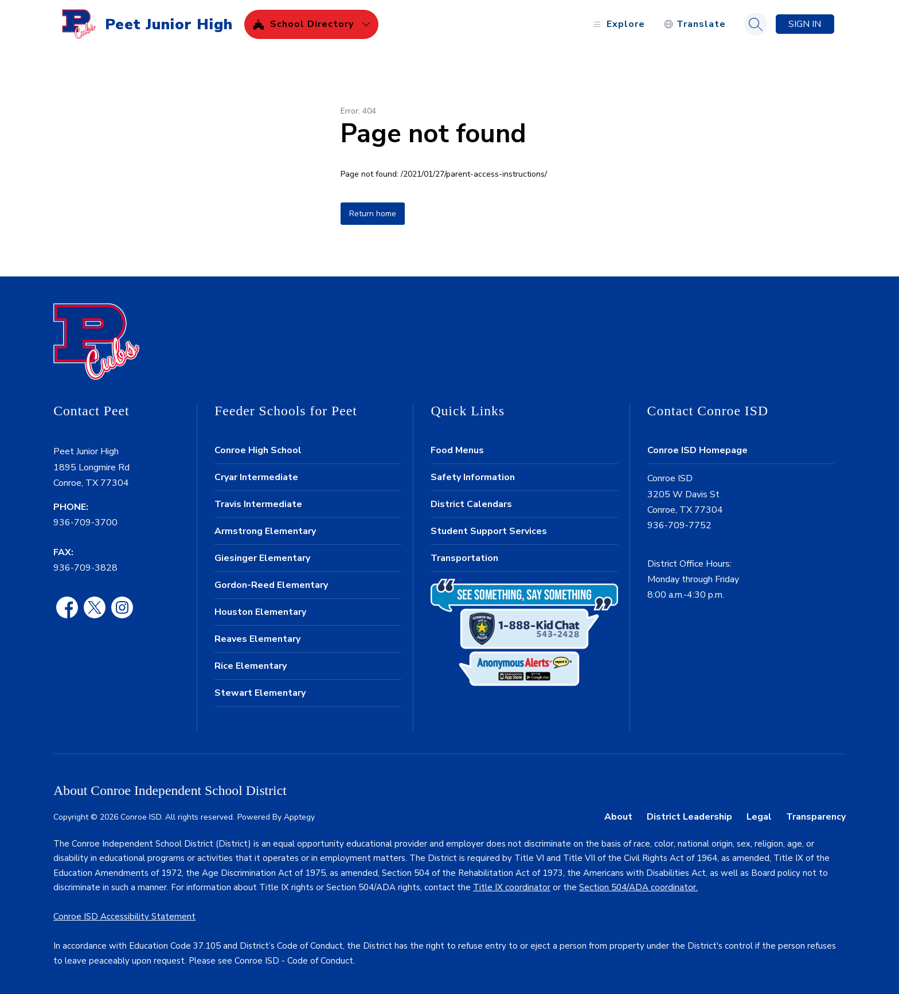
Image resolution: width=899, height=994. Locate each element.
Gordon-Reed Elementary (271, 585)
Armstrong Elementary (265, 531)
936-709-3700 (85, 522)
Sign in (804, 24)
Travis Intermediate (258, 504)
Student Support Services (489, 531)
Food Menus (457, 450)
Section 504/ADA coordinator (637, 887)
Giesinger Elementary (262, 558)
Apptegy (299, 817)
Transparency (816, 816)
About (618, 816)
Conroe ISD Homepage (697, 450)
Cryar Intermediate (256, 477)
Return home (372, 213)
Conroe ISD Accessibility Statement (124, 916)
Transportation (464, 558)
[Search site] (755, 24)
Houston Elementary (260, 612)
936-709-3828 (85, 568)
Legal (759, 816)
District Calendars (471, 504)
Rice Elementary (250, 666)
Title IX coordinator (511, 887)
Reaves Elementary (257, 639)
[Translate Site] (694, 24)
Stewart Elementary (260, 693)
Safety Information (473, 477)
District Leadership (689, 816)
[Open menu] (618, 24)
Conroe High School (258, 450)
